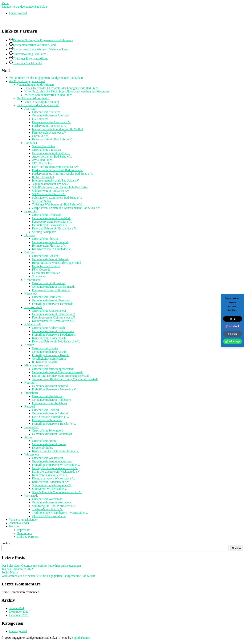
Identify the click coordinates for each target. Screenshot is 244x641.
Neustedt (29, 382)
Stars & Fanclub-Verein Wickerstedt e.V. (57, 492)
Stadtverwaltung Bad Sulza (29, 54)
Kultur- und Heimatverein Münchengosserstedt (60, 375)
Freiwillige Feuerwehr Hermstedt (52, 303)
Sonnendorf (31, 427)
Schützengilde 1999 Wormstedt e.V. (54, 505)
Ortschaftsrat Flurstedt (45, 238)
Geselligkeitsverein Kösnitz (49, 358)
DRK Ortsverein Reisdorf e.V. (50, 416)
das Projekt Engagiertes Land (27, 81)
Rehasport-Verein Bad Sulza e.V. (52, 139)
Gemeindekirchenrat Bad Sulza (51, 153)
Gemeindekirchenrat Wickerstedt (52, 461)
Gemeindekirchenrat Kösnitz (49, 351)
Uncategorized (18, 13)
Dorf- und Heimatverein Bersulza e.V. (55, 166)
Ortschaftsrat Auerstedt (46, 112)
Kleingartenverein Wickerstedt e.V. (53, 478)
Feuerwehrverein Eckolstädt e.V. (52, 221)
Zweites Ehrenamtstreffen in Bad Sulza (48, 94)
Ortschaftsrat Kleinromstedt (49, 310)
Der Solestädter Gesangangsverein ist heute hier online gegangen (41, 565)
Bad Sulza (30, 142)
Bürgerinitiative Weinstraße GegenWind (56, 262)
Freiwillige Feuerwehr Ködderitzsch (54, 334)
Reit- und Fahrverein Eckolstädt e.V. (54, 228)
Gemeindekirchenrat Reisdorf (50, 413)
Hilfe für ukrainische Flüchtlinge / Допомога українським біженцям (67, 91)
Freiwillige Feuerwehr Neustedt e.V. (54, 389)
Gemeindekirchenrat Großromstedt (53, 286)
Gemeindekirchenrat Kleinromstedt (53, 314)
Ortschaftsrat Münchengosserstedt (53, 368)
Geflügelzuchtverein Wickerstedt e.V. (55, 468)
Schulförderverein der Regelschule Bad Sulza (59, 187)
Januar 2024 (16, 608)
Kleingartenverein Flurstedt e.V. (51, 249)
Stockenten (39, 276)
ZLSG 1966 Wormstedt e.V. (49, 516)
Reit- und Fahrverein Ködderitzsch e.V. (56, 341)
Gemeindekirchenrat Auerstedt (50, 115)
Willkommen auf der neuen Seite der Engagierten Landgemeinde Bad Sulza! (48, 575)
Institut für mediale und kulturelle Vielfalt (57, 129)
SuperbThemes (81, 637)
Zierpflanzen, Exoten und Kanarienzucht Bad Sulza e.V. (66, 207)
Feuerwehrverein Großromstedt (51, 290)
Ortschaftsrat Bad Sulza (46, 149)
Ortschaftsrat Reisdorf (45, 410)
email (233, 333)
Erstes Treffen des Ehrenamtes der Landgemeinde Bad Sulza (61, 88)
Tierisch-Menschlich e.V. (47, 509)
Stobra (28, 437)
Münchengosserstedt (37, 365)
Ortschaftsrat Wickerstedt (47, 457)
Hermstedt (30, 293)
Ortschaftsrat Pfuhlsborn (47, 396)
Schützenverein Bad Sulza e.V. (51, 190)
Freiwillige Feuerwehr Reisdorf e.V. (54, 423)
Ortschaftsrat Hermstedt (46, 297)
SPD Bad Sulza (41, 201)
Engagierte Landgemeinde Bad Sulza (24, 6)
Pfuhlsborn (31, 392)
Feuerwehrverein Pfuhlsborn (49, 403)
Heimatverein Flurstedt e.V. (49, 245)
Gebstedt (29, 252)
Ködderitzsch (32, 324)
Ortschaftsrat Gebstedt (45, 255)
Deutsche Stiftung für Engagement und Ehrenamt (43, 40)
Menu (5, 3)
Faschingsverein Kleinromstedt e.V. (53, 317)
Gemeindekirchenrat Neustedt (50, 386)
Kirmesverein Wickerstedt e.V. (50, 481)
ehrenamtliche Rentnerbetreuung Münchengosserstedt (65, 379)
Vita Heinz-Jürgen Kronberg (41, 101)
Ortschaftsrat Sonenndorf (47, 430)
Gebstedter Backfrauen (46, 273)
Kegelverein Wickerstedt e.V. (50, 475)
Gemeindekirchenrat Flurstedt (50, 242)
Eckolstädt (30, 211)
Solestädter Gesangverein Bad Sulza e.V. (57, 197)
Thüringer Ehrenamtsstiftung (30, 58)
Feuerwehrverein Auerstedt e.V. (51, 122)
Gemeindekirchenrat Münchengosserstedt (57, 372)
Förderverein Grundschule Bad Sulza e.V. (57, 170)
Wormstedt (31, 495)
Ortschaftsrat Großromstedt (49, 283)
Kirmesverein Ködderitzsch (49, 338)
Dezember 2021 (19, 615)
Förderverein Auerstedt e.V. (49, 125)
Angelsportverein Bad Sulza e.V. (52, 156)
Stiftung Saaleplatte (44, 231)
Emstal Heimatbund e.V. (47, 420)
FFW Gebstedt (41, 269)
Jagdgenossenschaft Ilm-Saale (50, 184)
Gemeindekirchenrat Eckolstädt (51, 218)
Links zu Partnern (28, 536)
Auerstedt (30, 108)
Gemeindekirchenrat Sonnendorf (52, 434)
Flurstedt (29, 235)
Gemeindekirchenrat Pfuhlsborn (51, 399)
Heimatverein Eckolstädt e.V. (50, 225)
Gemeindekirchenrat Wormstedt (51, 502)
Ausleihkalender (19, 523)
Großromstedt (32, 279)
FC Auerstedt (40, 118)
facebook (233, 326)
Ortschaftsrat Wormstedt (47, 499)
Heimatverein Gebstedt (46, 266)
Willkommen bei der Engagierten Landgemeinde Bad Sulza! (46, 77)
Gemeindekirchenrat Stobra (49, 444)
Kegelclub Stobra (42, 447)
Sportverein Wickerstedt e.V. (49, 488)
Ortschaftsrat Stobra (44, 440)
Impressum (23, 529)
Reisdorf (29, 406)
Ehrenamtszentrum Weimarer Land (34, 44)
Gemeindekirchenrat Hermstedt (51, 300)
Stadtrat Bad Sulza (43, 146)
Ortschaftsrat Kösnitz (45, 348)
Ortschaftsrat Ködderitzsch (48, 327)
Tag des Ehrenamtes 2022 (17, 569)
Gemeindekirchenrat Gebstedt (50, 259)
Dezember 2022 (19, 611)
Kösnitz (29, 344)
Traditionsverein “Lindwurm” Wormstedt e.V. (60, 512)
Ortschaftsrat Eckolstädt (46, 214)
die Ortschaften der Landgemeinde (38, 105)
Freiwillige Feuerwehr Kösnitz (50, 355)
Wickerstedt (31, 454)
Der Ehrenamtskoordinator (33, 98)
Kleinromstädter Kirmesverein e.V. (53, 320)
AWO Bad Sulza (42, 160)
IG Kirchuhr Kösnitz (44, 362)
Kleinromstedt (33, 307)
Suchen (6, 543)
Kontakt (14, 526)
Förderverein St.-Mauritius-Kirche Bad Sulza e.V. (62, 173)
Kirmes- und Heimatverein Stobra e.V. (55, 451)
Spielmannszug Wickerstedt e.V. (51, 485)
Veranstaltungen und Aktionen (35, 84)
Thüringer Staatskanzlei (27, 63)
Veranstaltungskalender (23, 519)
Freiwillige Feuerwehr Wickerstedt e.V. (56, 464)
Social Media (10, 572)
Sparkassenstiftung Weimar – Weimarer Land (40, 49)
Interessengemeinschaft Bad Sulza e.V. (55, 180)
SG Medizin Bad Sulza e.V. (49, 194)
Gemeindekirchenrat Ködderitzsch (53, 331)
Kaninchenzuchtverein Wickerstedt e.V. (56, 471)
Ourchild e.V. (40, 136)
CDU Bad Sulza (42, 163)
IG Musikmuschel (43, 177)
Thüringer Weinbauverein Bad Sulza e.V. (57, 204)
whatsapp (232, 341)
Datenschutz (24, 533)
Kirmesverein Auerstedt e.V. (49, 132)
